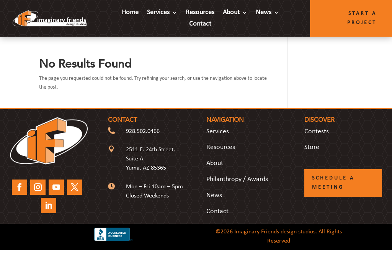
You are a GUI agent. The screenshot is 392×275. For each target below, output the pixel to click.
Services (158, 13)
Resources (200, 13)
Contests (316, 131)
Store (311, 147)
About (231, 13)
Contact (200, 24)
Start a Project (362, 18)
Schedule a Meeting (333, 182)
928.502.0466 (143, 131)
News (263, 13)
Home (130, 13)
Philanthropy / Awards (237, 179)
